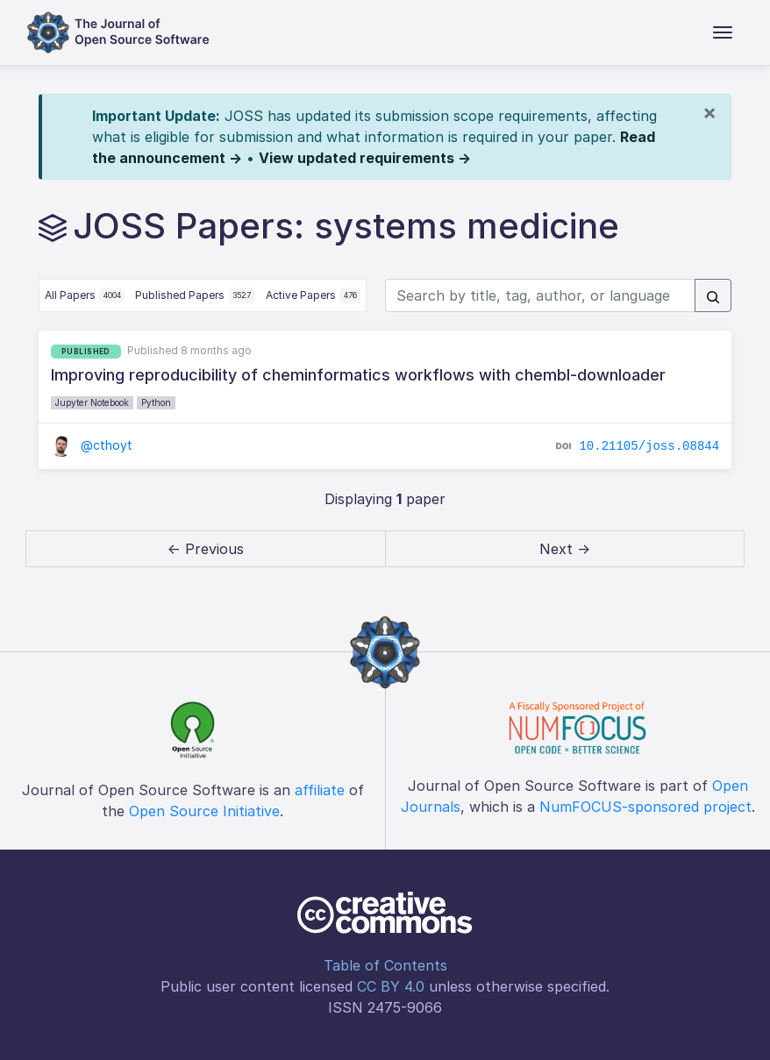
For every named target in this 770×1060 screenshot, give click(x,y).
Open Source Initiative (204, 811)
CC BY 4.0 (390, 986)
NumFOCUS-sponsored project (645, 806)
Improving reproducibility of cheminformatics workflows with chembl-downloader (358, 375)
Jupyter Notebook (92, 402)
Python (156, 402)
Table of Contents (385, 965)
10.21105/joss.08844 (649, 446)
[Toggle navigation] (722, 32)
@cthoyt (91, 445)
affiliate (320, 790)
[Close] (709, 112)
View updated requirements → (365, 158)
